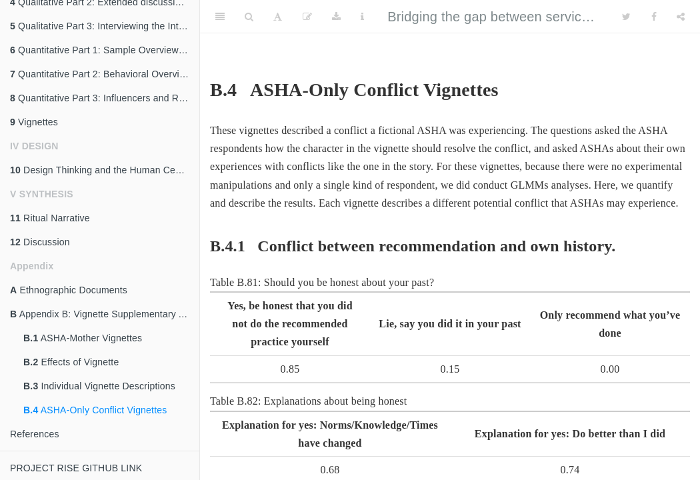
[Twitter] (626, 16)
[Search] (249, 16)
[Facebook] (654, 16)
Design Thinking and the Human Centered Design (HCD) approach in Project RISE (104, 170)
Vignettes (34, 122)
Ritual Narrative (50, 218)
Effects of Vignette (71, 362)
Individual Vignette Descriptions (99, 386)
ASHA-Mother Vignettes (82, 338)
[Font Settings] (277, 16)
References (34, 434)
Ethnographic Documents (68, 290)
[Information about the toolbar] (362, 16)
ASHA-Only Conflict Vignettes (95, 410)
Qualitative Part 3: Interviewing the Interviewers (104, 26)
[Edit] (307, 16)
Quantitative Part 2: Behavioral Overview (100, 74)
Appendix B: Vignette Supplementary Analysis (104, 314)
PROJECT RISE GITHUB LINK (76, 468)
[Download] (336, 16)
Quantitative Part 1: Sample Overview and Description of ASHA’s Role (104, 50)
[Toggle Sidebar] (220, 16)
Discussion (40, 242)
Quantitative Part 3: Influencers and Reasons (104, 98)
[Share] (681, 16)
